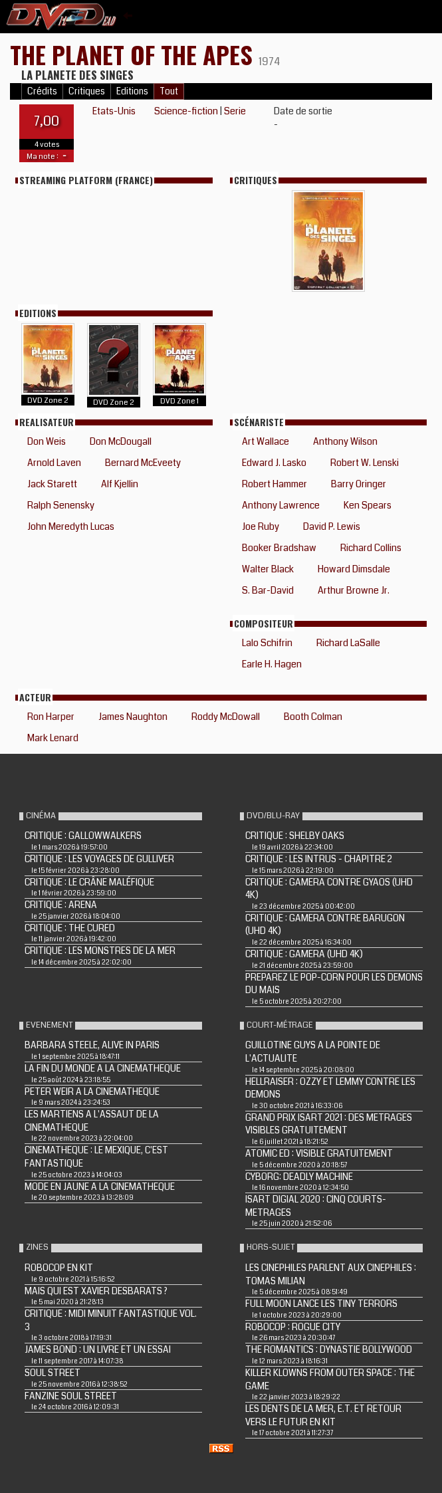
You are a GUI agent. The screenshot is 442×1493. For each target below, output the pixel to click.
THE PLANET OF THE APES (134, 54)
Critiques (86, 91)
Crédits (42, 91)
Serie (235, 111)
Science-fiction (186, 111)
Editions (132, 91)
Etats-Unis (114, 111)
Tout (169, 91)
